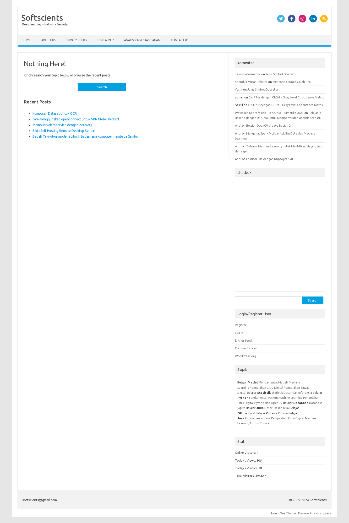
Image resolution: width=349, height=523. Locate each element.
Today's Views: (245, 460)
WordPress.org (245, 356)
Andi (238, 125)
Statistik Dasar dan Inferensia (292, 392)
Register (240, 325)
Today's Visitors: (247, 468)
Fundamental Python (263, 397)
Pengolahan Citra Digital (266, 387)
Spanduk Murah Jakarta (251, 81)
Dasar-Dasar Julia (276, 408)
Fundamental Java (257, 418)
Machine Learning (290, 397)
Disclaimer (106, 40)
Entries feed (243, 340)
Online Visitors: (246, 452)
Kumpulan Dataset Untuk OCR (55, 113)
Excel (251, 413)
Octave (283, 413)
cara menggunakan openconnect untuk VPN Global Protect (76, 119)
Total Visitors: (245, 475)
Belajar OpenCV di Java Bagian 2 (268, 125)
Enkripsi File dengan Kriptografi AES (270, 159)
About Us (48, 40)
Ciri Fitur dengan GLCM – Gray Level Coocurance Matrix (286, 97)
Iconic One (278, 513)
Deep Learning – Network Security (45, 24)
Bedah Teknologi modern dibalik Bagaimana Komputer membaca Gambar (86, 136)
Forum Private (260, 423)
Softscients (42, 17)
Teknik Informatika (248, 74)
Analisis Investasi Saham (142, 40)
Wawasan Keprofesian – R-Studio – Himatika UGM (269, 112)
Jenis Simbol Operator (281, 74)
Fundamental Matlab (273, 382)
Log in (239, 332)
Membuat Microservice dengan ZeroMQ (62, 125)
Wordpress (323, 513)
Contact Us (179, 40)
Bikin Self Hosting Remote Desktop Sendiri (64, 131)
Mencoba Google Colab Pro (292, 81)
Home (26, 40)
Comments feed (246, 348)
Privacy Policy (76, 40)
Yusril (238, 89)
